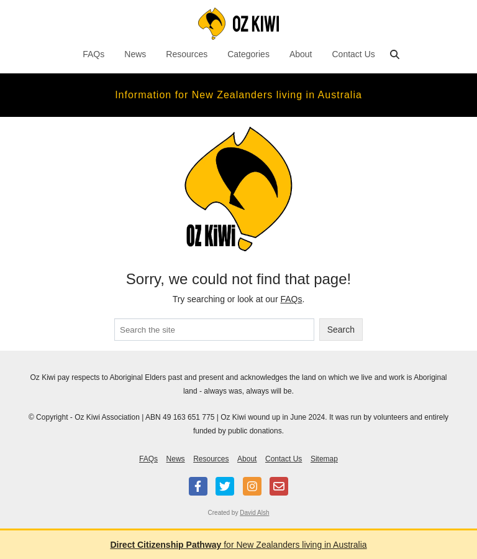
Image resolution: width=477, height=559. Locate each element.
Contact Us (353, 54)
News (135, 54)
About (300, 54)
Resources (186, 54)
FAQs (93, 54)
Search (341, 330)
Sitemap (324, 459)
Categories (248, 54)
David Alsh (254, 512)
